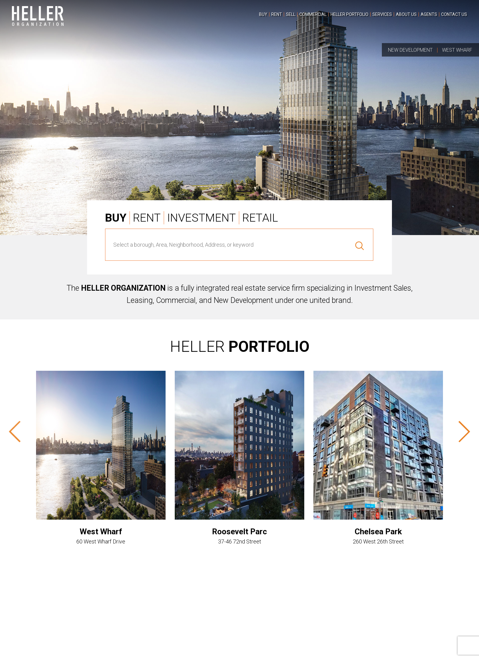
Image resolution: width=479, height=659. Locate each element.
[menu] (362, 17)
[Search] (356, 244)
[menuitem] (263, 14)
